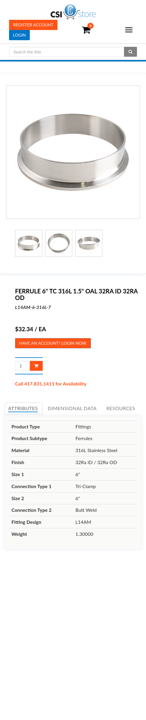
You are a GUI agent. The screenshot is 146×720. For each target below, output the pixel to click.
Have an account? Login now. (53, 343)
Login (19, 35)
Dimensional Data (72, 408)
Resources (120, 408)
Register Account (33, 24)
